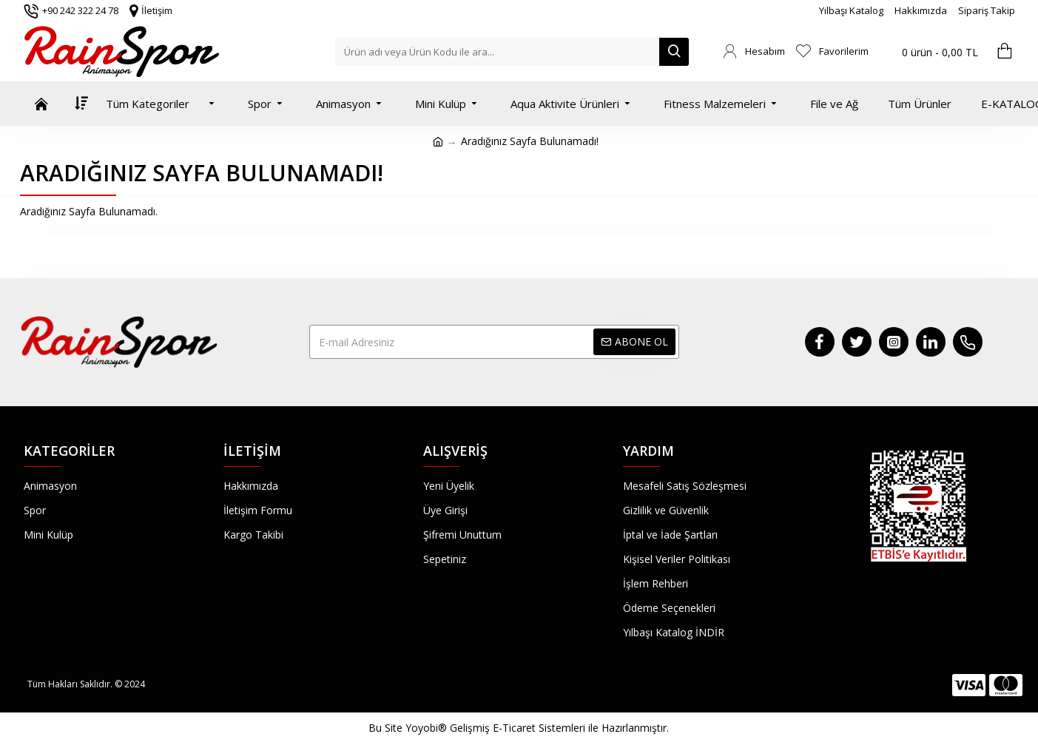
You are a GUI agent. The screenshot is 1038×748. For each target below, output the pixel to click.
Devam (519, 248)
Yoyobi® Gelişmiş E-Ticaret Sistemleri (495, 728)
